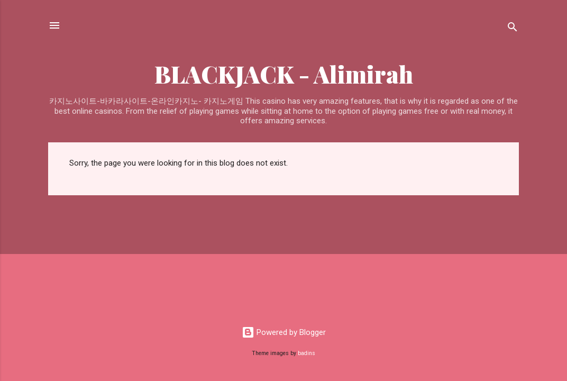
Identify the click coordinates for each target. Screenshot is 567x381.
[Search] (512, 29)
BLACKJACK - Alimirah (283, 73)
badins (306, 353)
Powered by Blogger (284, 332)
